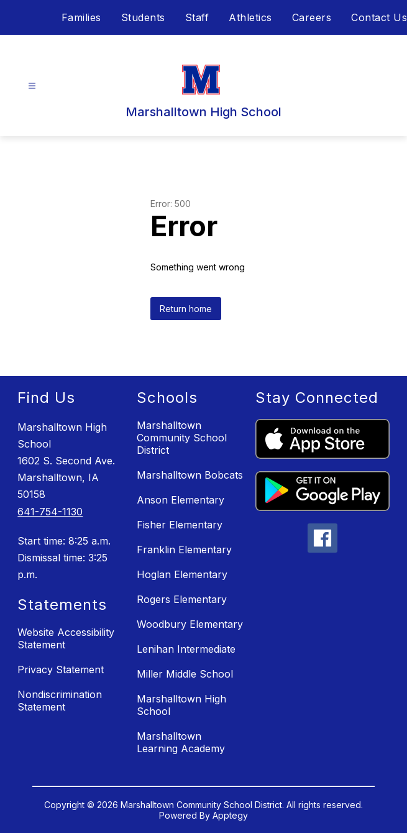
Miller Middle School (185, 674)
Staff (197, 17)
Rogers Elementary (182, 599)
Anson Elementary (180, 500)
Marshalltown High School (181, 705)
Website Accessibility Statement (65, 638)
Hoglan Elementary (182, 574)
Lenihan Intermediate (186, 649)
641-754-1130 (50, 511)
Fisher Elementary (179, 524)
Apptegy (230, 815)
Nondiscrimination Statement (59, 700)
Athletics (250, 17)
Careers (312, 17)
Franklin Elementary (184, 549)
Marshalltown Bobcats (190, 475)
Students (143, 17)
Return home (186, 308)
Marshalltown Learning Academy (181, 742)
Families (81, 17)
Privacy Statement (60, 669)
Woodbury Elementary (190, 624)
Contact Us (379, 17)
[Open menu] (32, 86)
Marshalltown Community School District (182, 437)
